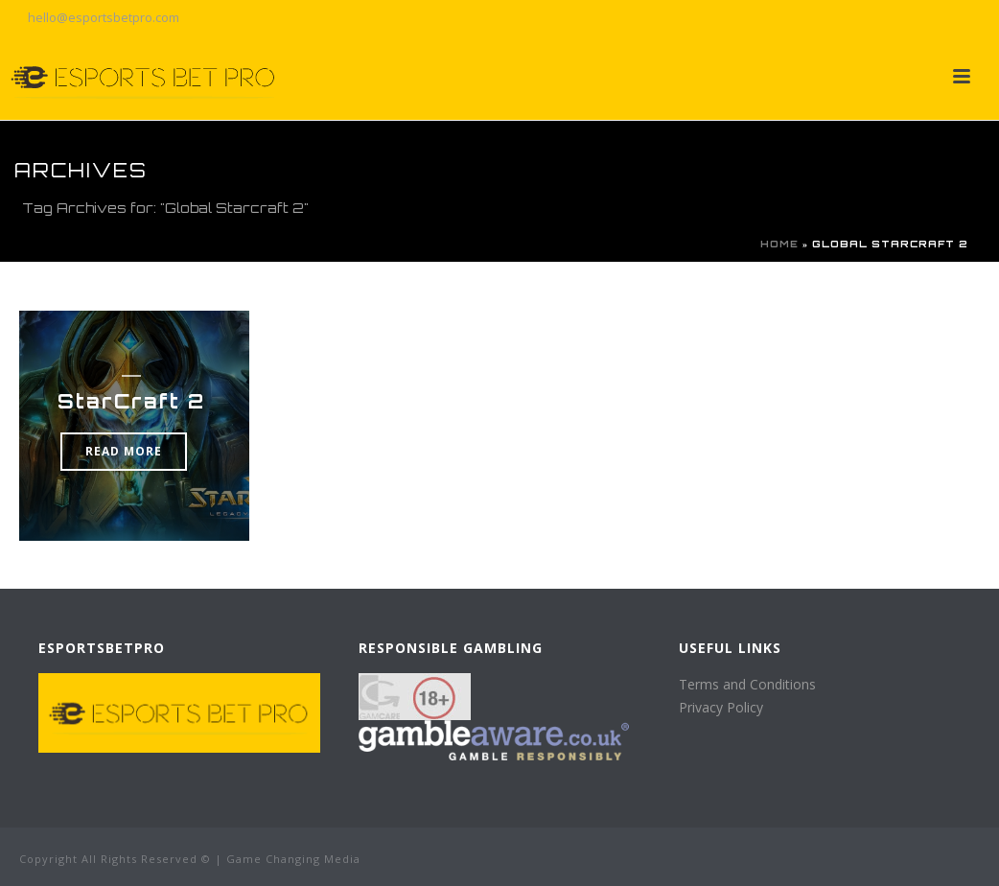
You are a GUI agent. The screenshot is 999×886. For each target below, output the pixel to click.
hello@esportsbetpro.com (103, 17)
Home (779, 243)
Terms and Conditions (747, 684)
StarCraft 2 (131, 401)
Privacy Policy (721, 707)
